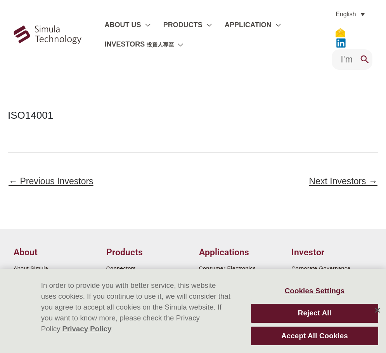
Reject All (314, 313)
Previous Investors (51, 181)
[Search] (365, 59)
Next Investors (343, 181)
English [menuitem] (346, 14)
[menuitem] (350, 14)
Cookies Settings (315, 291)
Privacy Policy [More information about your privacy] (87, 329)
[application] (144, 25)
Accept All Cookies (314, 336)
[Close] (377, 310)
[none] (350, 14)
